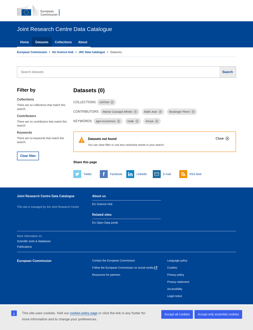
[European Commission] (41, 11)
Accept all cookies (177, 314)
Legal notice (174, 296)
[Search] (227, 72)
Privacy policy (175, 274)
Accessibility (174, 289)
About (82, 42)
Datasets (41, 42)
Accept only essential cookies (218, 314)
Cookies (172, 267)
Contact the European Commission (113, 260)
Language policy (177, 260)
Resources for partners (106, 274)
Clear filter (28, 156)
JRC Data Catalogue (92, 52)
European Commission (32, 52)
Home (24, 42)
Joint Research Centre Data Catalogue (46, 196)
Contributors (26, 116)
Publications (24, 246)
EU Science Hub (62, 52)
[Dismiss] (112, 102)
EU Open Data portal (105, 222)
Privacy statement (178, 281)
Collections (63, 42)
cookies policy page (83, 313)
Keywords (24, 132)
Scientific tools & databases (34, 241)
